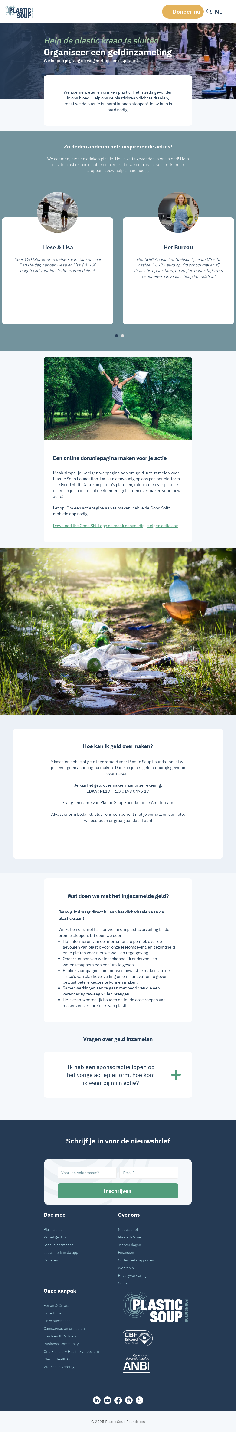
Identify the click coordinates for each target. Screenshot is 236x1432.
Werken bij (127, 1267)
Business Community (61, 1343)
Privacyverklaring (132, 1275)
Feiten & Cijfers (56, 1305)
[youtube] (107, 1400)
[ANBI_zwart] (155, 1363)
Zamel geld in (55, 1237)
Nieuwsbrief (128, 1229)
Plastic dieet (54, 1229)
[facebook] (118, 1400)
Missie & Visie (129, 1237)
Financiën (126, 1252)
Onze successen (57, 1320)
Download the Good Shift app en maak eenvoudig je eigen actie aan (115, 525)
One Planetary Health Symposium (71, 1351)
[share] (97, 1400)
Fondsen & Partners (60, 1336)
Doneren (51, 1260)
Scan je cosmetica (58, 1244)
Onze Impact (54, 1313)
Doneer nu (186, 11)
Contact (124, 1283)
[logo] (155, 1338)
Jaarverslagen (129, 1244)
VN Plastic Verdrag (59, 1366)
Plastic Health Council (61, 1359)
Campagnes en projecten (64, 1328)
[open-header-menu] (228, 11)
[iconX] (139, 1400)
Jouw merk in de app (61, 1252)
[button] (116, 335)
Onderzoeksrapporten (136, 1260)
